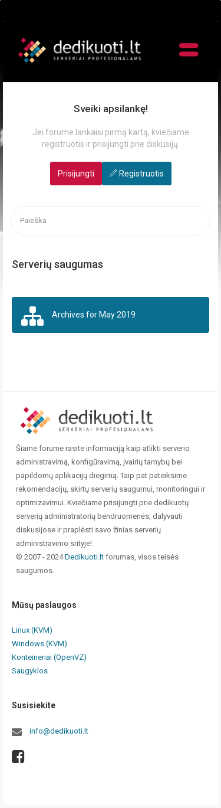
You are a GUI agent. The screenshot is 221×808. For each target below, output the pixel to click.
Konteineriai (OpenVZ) (49, 657)
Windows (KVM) (39, 643)
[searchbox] (110, 221)
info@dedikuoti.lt (58, 731)
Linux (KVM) (32, 630)
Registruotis (141, 173)
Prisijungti (76, 173)
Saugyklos (30, 670)
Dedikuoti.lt (84, 556)
